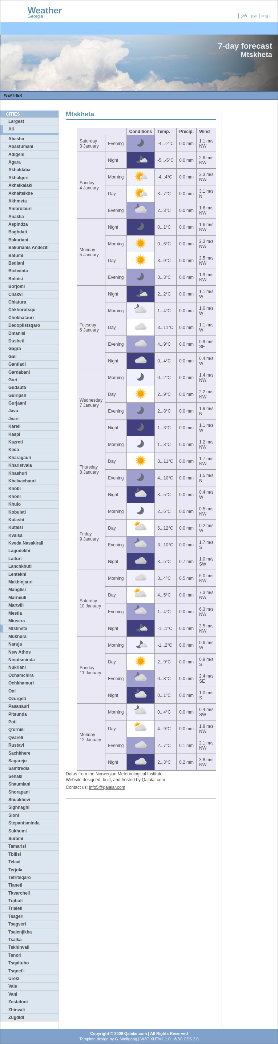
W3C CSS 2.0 (186, 1039)
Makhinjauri (20, 582)
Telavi (14, 861)
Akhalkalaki (20, 185)
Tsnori (14, 955)
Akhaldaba (19, 169)
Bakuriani (18, 239)
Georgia (35, 16)
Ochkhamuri (21, 683)
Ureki (13, 978)
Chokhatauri (21, 317)
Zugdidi (16, 1017)
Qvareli (15, 737)
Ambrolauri (20, 208)
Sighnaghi (18, 807)
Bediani (16, 263)
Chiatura (17, 302)
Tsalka (14, 939)
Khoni (14, 496)
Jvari (13, 418)
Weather (45, 10)
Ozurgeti (17, 698)
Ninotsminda (21, 659)
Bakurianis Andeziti (28, 247)
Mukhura (17, 636)
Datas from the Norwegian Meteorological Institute (114, 773)
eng (264, 16)
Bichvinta (18, 270)
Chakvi (15, 294)
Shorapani (19, 792)
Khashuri (17, 473)
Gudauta (17, 387)
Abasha (16, 138)
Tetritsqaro (19, 877)
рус (254, 16)
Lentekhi (17, 574)
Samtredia (18, 768)
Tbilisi (14, 854)
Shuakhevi (19, 799)
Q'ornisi (16, 729)
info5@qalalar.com (107, 787)
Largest (16, 121)
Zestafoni (18, 1001)
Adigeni (16, 154)
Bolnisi (15, 278)
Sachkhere (19, 753)
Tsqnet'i (16, 970)
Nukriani (17, 667)
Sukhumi (17, 831)
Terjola (15, 869)
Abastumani (20, 146)
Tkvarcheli (19, 893)
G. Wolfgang (126, 1039)
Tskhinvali (18, 947)
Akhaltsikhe (20, 193)
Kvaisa (15, 535)
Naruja (15, 644)
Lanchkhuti (20, 566)
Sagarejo (17, 760)
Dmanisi (16, 333)
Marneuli (17, 597)
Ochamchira (20, 675)
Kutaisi (15, 527)
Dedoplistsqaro (24, 325)
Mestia (15, 613)
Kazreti (15, 442)
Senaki (15, 776)
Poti (12, 721)
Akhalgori (18, 177)
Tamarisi (17, 846)
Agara (14, 162)
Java (13, 410)
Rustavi (16, 745)
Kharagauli (19, 457)
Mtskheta (17, 628)
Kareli (14, 426)
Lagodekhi (19, 550)
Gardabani (19, 372)
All (11, 129)
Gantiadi (17, 364)
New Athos (19, 652)
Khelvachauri (22, 480)
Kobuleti (17, 512)
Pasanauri (18, 706)
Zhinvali (16, 1009)
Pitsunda (17, 714)
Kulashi (16, 519)
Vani (12, 994)
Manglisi (17, 589)
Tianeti (15, 885)
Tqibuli (15, 900)
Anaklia (16, 216)
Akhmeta (17, 201)
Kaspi (14, 434)
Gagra (14, 348)
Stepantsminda (24, 823)
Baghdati (17, 231)
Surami (15, 838)
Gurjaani (17, 403)
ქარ (244, 16)
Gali (12, 356)
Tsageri (16, 916)
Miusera (16, 620)
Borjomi (16, 286)
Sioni (13, 815)
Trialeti (15, 908)
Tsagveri (17, 924)
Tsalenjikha (20, 932)
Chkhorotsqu (22, 309)
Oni (12, 691)
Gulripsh (17, 395)
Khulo (14, 504)
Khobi (14, 488)
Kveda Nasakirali (25, 543)
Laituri (15, 558)
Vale (12, 986)
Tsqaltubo (18, 962)
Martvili (16, 605)
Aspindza (18, 224)
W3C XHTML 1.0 (155, 1039)
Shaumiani (19, 784)
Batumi (15, 255)
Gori (12, 379)
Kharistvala (20, 465)
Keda (13, 449)
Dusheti (16, 341)
